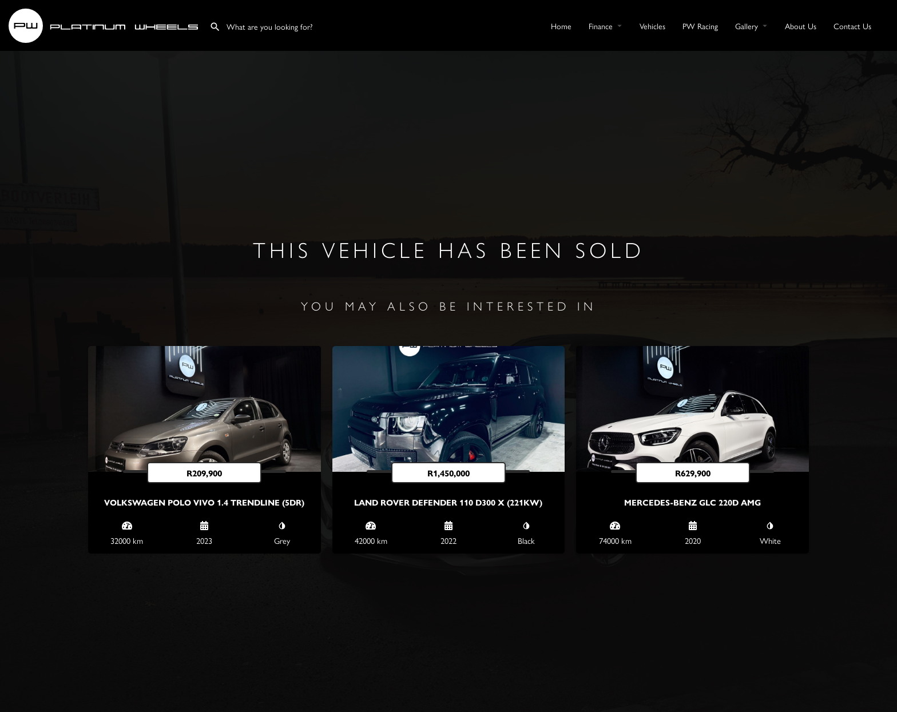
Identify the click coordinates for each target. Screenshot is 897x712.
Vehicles (652, 25)
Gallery (746, 25)
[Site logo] (105, 24)
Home (561, 25)
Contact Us (852, 25)
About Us (800, 25)
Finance (601, 25)
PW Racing (700, 25)
